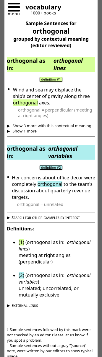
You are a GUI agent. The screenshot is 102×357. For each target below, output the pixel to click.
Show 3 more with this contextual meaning (51, 125)
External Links (25, 305)
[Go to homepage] (41, 8)
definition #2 (51, 167)
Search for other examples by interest (46, 217)
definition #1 (51, 79)
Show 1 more (24, 131)
